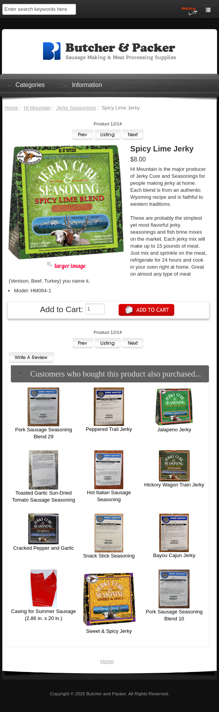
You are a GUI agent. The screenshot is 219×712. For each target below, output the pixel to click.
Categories (30, 84)
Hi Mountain (37, 108)
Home (11, 108)
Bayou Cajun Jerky (174, 555)
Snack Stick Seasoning (109, 556)
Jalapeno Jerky (174, 429)
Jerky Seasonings (76, 108)
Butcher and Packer (106, 693)
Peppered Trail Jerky (109, 429)
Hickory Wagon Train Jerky (174, 485)
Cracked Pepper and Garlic (43, 548)
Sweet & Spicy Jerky (109, 631)
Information (87, 84)
